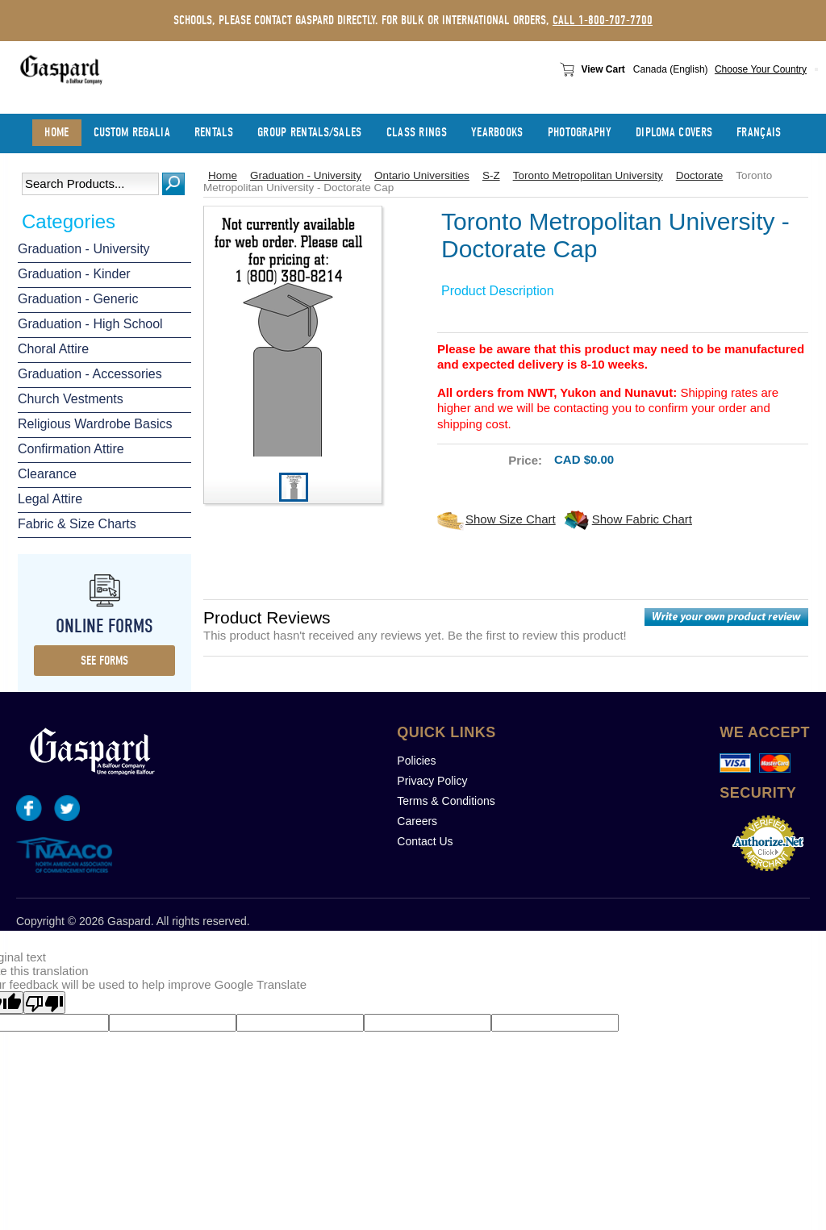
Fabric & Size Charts (77, 524)
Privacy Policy (432, 780)
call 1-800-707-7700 (603, 20)
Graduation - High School (90, 324)
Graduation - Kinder (74, 274)
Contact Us (425, 841)
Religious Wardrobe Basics (95, 424)
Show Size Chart (510, 519)
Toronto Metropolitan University (588, 175)
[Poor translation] (44, 1002)
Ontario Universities (421, 175)
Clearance (47, 474)
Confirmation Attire (71, 449)
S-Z (491, 175)
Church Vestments (70, 399)
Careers (417, 821)
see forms (104, 660)
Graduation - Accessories (90, 374)
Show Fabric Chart (642, 519)
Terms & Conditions (445, 800)
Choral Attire (53, 349)
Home (222, 175)
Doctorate (700, 175)
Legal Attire (50, 499)
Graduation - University (84, 249)
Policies (416, 760)
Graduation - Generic (78, 299)
